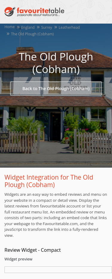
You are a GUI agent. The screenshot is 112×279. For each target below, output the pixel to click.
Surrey (46, 27)
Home (9, 26)
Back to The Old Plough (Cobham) (56, 88)
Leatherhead (69, 27)
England (28, 27)
